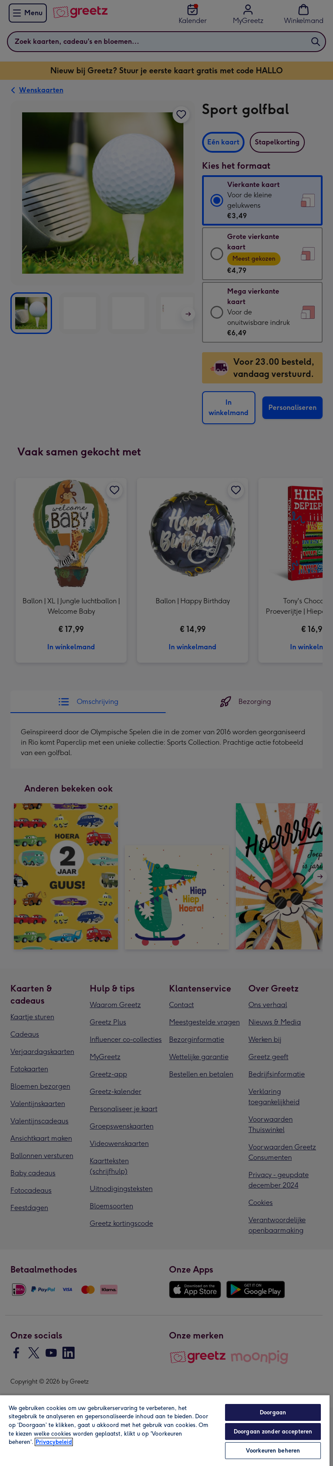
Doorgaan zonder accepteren (273, 1431)
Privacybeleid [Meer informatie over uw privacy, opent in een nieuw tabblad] (54, 1442)
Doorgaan (273, 1412)
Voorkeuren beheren (273, 1450)
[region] (165, 1430)
